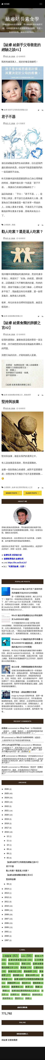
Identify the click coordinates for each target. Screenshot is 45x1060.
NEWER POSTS (13, 493)
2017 (7, 828)
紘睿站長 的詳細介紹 (12, 555)
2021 (7, 811)
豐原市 (18, 998)
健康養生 (15, 987)
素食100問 (30, 975)
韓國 (27, 998)
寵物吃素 (36, 994)
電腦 (37, 987)
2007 (7, 919)
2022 (7, 806)
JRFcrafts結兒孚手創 (11, 745)
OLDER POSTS (32, 493)
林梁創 (4, 728)
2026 (7, 789)
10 (8, 845)
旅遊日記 (12, 971)
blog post (24, 728)
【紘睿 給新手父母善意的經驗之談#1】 (22, 862)
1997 (7, 940)
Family (11, 964)
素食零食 (6, 998)
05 (8, 858)
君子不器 (8, 117)
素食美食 (37, 983)
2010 (7, 906)
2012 (7, 897)
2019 (7, 819)
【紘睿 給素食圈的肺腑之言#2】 (20, 875)
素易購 (16, 975)
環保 (24, 964)
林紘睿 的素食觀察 (9, 1040)
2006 (7, 923)
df (3, 737)
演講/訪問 (11, 983)
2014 (7, 889)
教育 (27, 987)
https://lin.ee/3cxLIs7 (17, 563)
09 (8, 849)
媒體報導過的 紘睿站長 (13, 559)
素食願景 (28, 971)
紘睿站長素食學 (22, 19)
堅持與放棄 (10, 402)
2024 (7, 798)
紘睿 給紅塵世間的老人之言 (22, 487)
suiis (23, 956)
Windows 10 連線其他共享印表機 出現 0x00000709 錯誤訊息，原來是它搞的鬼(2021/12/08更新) (27, 643)
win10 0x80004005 (24, 737)
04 (8, 884)
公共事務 (39, 960)
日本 (4, 987)
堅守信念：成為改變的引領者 (24, 692)
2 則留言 (22, 123)
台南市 (13, 994)
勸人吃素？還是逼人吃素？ (22, 232)
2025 (7, 793)
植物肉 (24, 994)
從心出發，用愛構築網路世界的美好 (27, 667)
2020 (7, 815)
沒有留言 (22, 56)
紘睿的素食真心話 (17, 960)
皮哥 (3, 756)
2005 (7, 927)
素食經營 (27, 395)
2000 (7, 936)
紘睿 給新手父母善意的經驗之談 (16, 110)
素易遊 (23, 968)
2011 (7, 902)
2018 (7, 823)
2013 (7, 893)
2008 (7, 914)
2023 (7, 802)
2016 (7, 832)
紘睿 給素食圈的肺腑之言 (13, 316)
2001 (7, 932)
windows (37, 745)
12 (8, 836)
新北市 (25, 983)
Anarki (5, 767)
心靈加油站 (38, 968)
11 (8, 841)
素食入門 (39, 956)
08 (8, 853)
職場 (13, 225)
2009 (7, 910)
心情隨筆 (7, 225)
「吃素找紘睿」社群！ (16, 566)
